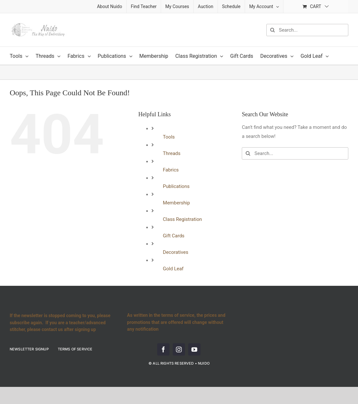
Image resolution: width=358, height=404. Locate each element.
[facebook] (163, 349)
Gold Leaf (173, 269)
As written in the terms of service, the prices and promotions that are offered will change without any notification (176, 322)
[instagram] (179, 349)
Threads (171, 153)
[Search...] (307, 30)
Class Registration (182, 219)
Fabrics (171, 170)
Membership (176, 203)
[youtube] (194, 349)
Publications (176, 186)
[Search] (272, 30)
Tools (169, 137)
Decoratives (176, 252)
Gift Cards (174, 236)
